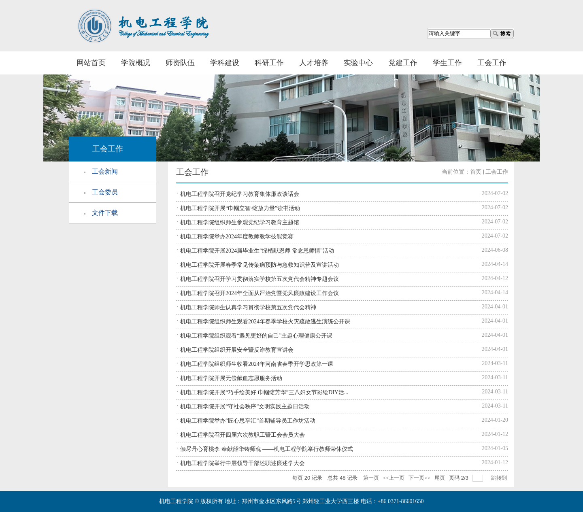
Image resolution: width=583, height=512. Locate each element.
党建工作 (402, 63)
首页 (475, 172)
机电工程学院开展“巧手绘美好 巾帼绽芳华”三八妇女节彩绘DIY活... (264, 392)
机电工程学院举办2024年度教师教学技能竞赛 (237, 237)
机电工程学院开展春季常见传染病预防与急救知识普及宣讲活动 (259, 265)
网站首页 (91, 63)
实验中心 (358, 63)
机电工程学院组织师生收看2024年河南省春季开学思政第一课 (256, 364)
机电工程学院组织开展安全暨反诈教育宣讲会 (237, 350)
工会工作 (491, 63)
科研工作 (269, 63)
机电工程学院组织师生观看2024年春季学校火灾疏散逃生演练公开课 (265, 322)
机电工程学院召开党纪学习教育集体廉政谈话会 (239, 194)
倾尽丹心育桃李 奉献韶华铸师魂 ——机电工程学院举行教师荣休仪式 (266, 449)
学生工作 (447, 63)
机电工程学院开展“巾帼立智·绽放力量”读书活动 (240, 208)
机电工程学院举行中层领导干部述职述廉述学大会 (242, 463)
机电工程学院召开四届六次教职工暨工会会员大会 (242, 435)
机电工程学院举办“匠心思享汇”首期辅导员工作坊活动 (247, 421)
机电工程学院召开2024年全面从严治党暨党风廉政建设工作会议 (259, 293)
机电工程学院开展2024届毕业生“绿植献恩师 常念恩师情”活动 (257, 251)
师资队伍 (180, 63)
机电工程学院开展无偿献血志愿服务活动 (231, 378)
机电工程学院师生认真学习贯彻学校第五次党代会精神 (248, 307)
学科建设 (224, 63)
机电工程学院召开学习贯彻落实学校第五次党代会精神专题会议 (259, 279)
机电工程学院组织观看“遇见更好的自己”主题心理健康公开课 (256, 336)
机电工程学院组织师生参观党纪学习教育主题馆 (239, 222)
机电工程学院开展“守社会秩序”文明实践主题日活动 (245, 407)
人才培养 (313, 63)
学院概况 (135, 63)
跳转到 (499, 478)
